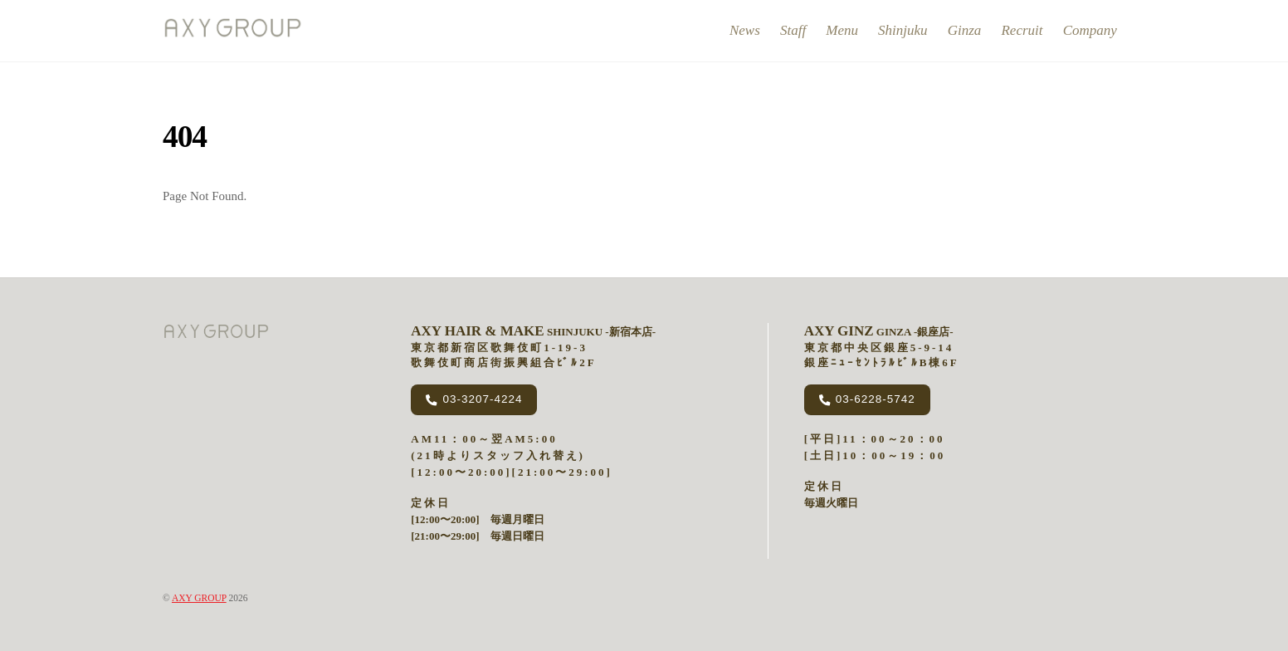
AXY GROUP (199, 598)
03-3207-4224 (474, 399)
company (1090, 30)
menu (842, 30)
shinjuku (903, 30)
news (744, 30)
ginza (965, 30)
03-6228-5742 (867, 399)
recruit (1021, 30)
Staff (793, 30)
